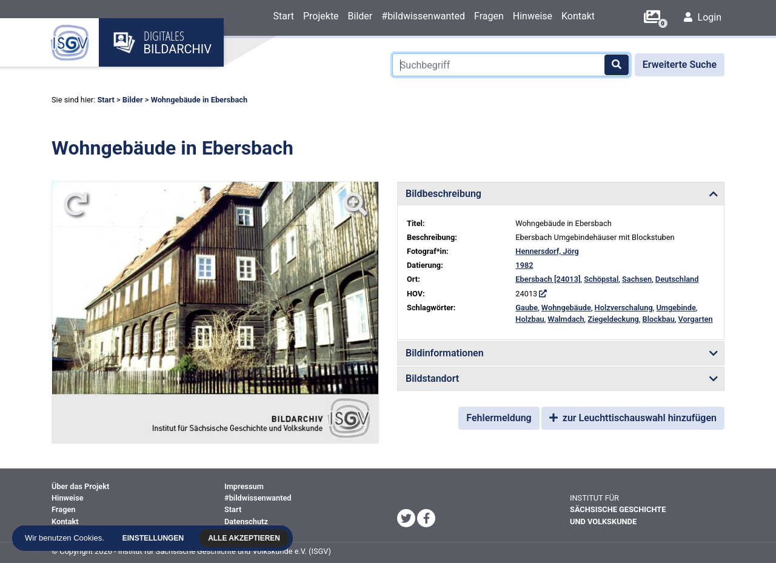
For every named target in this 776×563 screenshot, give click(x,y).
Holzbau (529, 319)
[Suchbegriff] (511, 64)
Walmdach (565, 319)
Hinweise (532, 16)
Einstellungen (156, 538)
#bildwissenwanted (423, 16)
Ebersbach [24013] (547, 279)
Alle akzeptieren (247, 538)
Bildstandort (432, 378)
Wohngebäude (566, 307)
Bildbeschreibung (443, 193)
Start (283, 16)
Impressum (244, 486)
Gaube (526, 307)
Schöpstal (601, 279)
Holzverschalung (624, 307)
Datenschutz (246, 521)
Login (702, 17)
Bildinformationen (445, 353)
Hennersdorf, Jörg (546, 251)
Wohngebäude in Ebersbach (199, 99)
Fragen (489, 16)
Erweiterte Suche (680, 64)
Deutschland (677, 279)
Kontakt (578, 16)
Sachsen (637, 279)
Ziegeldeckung (613, 319)
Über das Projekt (80, 486)
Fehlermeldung (498, 418)
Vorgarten (695, 319)
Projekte (321, 16)
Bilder (360, 16)
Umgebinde (675, 307)
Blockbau (659, 319)
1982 (524, 265)
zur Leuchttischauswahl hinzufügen (633, 418)
